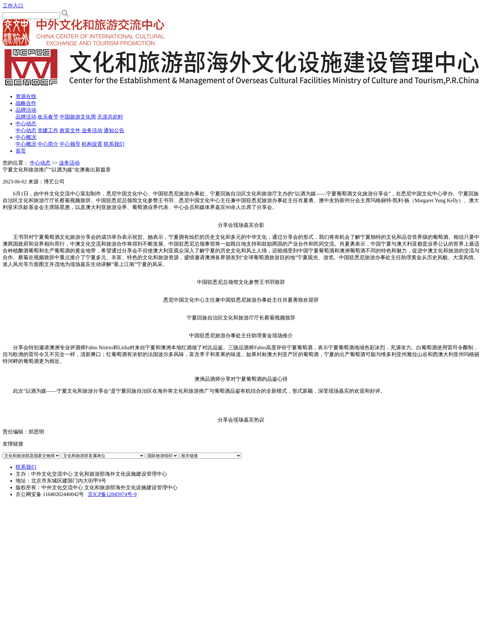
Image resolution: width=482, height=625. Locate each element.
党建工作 (48, 130)
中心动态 (26, 123)
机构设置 (92, 144)
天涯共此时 (110, 117)
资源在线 (26, 96)
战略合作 (26, 103)
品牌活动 (26, 110)
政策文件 (70, 130)
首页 (21, 151)
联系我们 (114, 144)
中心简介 (48, 144)
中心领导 (70, 144)
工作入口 (13, 5)
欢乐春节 (48, 117)
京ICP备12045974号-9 (112, 494)
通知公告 (114, 130)
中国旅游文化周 (78, 117)
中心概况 (26, 137)
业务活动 (92, 130)
